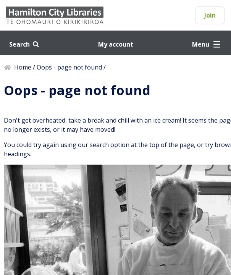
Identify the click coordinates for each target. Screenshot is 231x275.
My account (115, 44)
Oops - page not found (69, 67)
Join (210, 15)
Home (22, 67)
